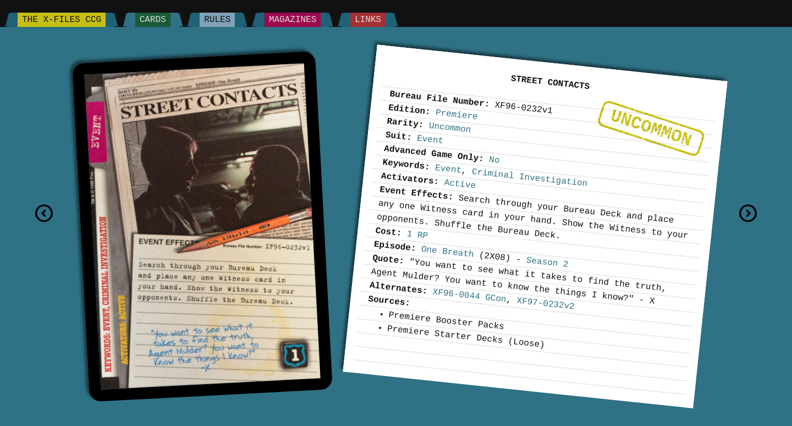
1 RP (417, 235)
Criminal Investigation (529, 178)
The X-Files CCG (61, 20)
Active (460, 184)
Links (368, 20)
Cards (153, 20)
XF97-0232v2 (545, 304)
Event (430, 140)
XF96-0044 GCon (469, 296)
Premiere (456, 115)
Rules (217, 20)
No (494, 159)
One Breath (447, 251)
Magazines (292, 20)
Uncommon (651, 128)
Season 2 (547, 263)
